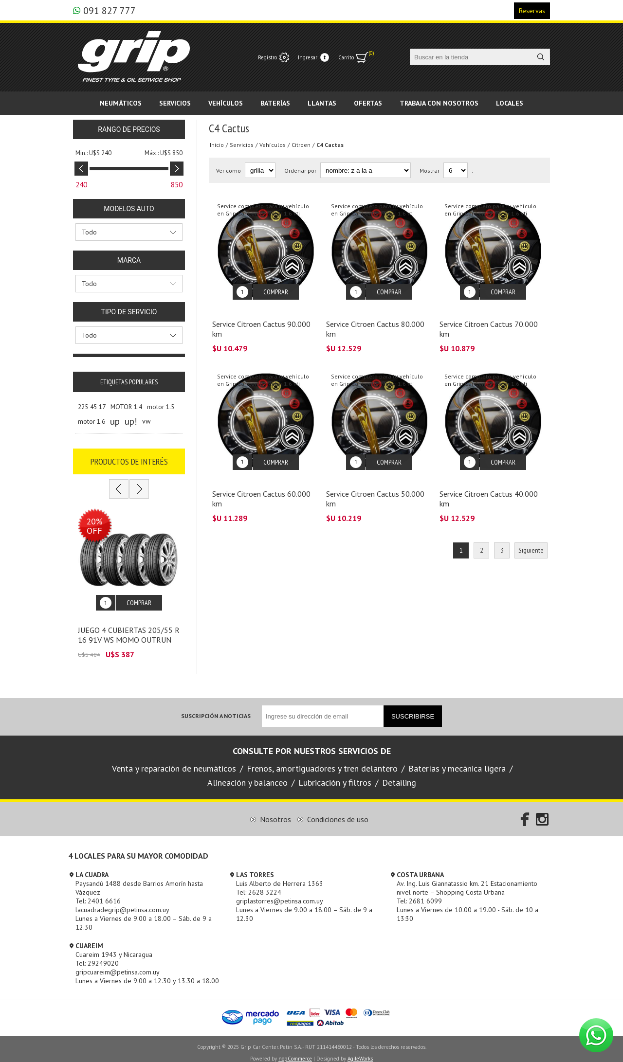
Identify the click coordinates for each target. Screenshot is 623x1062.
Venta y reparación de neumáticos (174, 761)
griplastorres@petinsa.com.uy (279, 893)
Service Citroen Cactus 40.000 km (489, 484)
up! (131, 421)
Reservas (532, 10)
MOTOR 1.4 (126, 406)
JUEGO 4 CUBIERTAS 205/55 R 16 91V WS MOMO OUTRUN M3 (129, 632)
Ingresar (307, 57)
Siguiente (531, 536)
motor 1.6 (91, 421)
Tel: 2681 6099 (419, 893)
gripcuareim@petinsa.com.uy (117, 964)
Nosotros (275, 812)
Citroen (301, 144)
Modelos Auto (129, 209)
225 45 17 (92, 406)
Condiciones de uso (337, 812)
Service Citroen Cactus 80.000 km (375, 321)
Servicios (242, 144)
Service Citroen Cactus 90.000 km (261, 321)
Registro (267, 57)
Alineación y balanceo (247, 775)
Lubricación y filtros (334, 775)
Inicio (217, 144)
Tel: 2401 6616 (98, 893)
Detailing (399, 775)
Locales (509, 103)
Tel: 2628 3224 (258, 885)
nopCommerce (295, 1051)
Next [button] (139, 489)
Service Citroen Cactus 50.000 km (375, 484)
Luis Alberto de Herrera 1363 (279, 876)
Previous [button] (118, 489)
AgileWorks (360, 1051)
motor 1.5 (160, 406)
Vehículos (272, 144)
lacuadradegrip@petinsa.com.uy (122, 902)
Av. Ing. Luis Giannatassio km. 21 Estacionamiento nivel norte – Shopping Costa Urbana (467, 880)
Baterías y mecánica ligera (457, 761)
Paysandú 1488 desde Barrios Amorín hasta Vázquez (139, 880)
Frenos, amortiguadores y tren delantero (322, 761)
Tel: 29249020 (97, 956)
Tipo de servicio (129, 312)
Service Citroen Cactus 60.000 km (261, 484)
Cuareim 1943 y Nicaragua (113, 947)
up (115, 421)
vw (146, 421)
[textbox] (471, 57)
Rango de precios (129, 129)
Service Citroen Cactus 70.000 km (489, 321)
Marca (129, 260)
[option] (129, 580)
